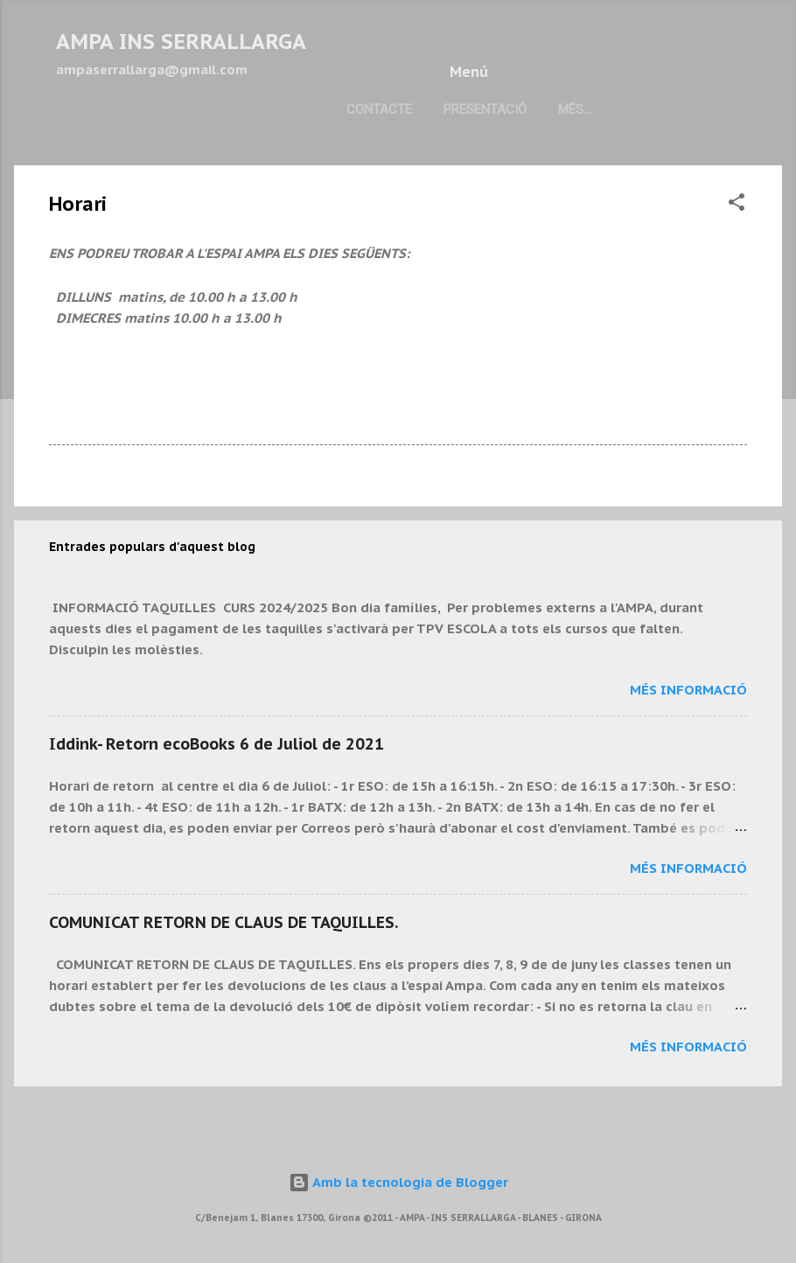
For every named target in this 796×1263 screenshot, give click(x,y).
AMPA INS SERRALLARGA (181, 41)
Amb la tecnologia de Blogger (398, 1182)
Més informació (688, 744)
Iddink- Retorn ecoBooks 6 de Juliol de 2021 (216, 799)
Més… (441, 164)
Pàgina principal (338, 164)
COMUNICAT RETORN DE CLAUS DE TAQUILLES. (223, 977)
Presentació (208, 164)
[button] (736, 260)
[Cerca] (771, 47)
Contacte (103, 164)
